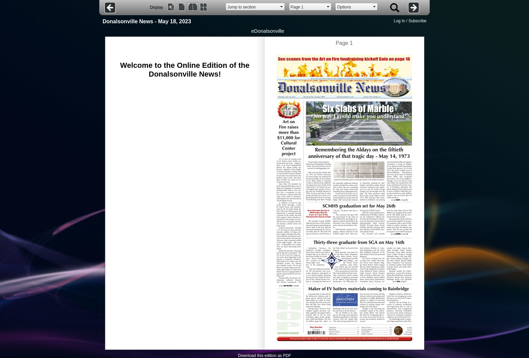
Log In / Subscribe (410, 21)
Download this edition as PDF (264, 355)
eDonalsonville (267, 31)
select (282, 6)
